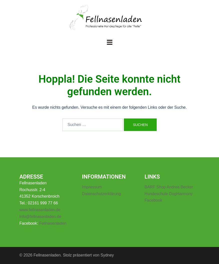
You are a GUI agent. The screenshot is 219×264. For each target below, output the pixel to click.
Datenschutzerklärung (101, 194)
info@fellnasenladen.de (40, 216)
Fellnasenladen (53, 223)
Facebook (153, 200)
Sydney (107, 255)
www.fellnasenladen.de (40, 210)
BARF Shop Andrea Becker (169, 187)
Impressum (92, 187)
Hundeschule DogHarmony (169, 194)
